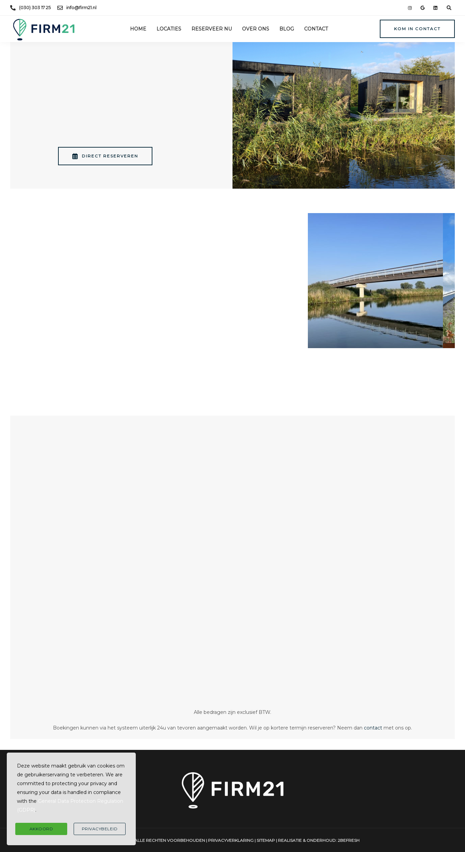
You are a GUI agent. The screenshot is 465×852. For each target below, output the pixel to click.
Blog (286, 29)
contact (373, 728)
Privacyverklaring (231, 840)
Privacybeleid (100, 828)
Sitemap (266, 840)
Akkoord (41, 828)
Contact (316, 29)
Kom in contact (417, 28)
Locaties (168, 29)
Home (138, 29)
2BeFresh (348, 840)
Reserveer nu (211, 29)
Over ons (255, 29)
